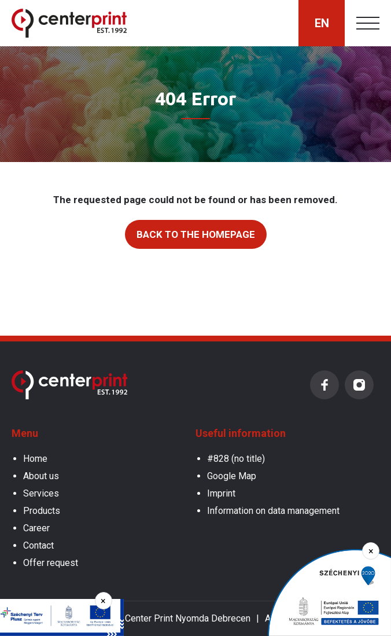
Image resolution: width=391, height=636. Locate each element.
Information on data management (273, 510)
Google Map (231, 475)
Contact (38, 545)
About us (41, 475)
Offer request (50, 562)
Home (35, 458)
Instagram (359, 384)
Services (41, 493)
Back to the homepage (196, 234)
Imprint (221, 493)
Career (36, 528)
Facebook (324, 384)
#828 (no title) (236, 458)
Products (41, 510)
